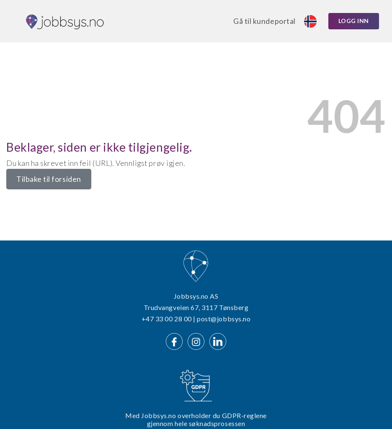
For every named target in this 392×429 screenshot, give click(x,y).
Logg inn (353, 20)
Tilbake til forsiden (48, 179)
